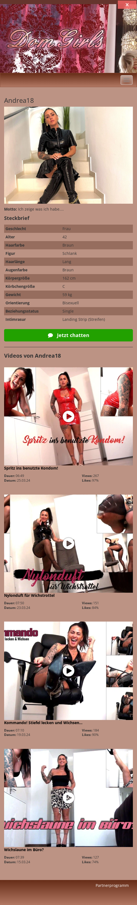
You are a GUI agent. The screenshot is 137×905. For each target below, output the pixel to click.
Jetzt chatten (68, 335)
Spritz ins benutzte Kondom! (31, 468)
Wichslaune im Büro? (24, 849)
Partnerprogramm (112, 885)
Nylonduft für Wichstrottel (29, 595)
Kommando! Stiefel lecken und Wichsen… (43, 722)
